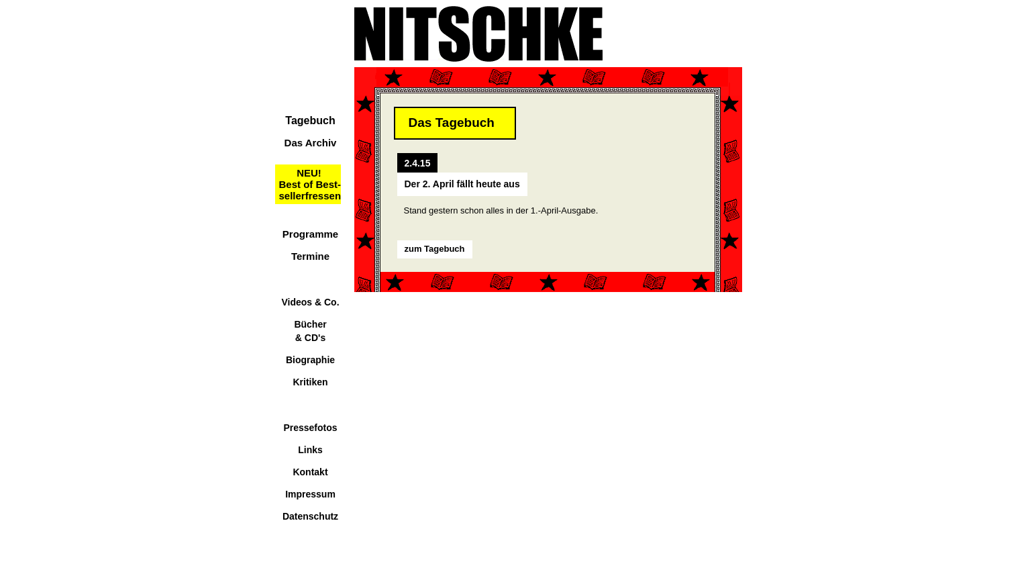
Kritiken (310, 382)
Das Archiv (311, 142)
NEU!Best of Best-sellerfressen (310, 184)
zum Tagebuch (435, 249)
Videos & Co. (310, 302)
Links (310, 449)
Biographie (310, 359)
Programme (310, 234)
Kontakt (310, 472)
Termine (310, 256)
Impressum (310, 494)
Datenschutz (310, 516)
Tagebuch (310, 120)
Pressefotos (310, 427)
